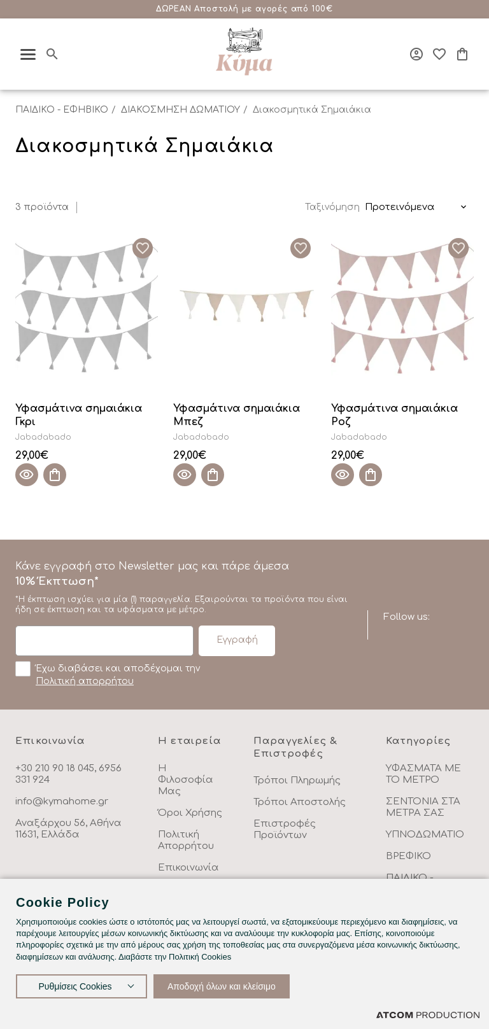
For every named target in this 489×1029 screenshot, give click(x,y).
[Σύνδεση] (416, 54)
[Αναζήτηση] (52, 54)
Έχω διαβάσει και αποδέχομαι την (107, 674)
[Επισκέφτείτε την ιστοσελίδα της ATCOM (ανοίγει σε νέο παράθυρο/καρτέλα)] (427, 1014)
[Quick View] (26, 474)
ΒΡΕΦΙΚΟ (408, 856)
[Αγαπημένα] (439, 54)
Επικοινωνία (188, 867)
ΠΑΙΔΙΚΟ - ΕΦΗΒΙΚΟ (61, 110)
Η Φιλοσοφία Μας (185, 780)
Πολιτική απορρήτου (85, 681)
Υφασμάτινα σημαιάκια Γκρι (78, 415)
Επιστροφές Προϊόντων (284, 829)
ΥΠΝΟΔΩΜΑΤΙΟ (425, 834)
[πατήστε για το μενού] (28, 54)
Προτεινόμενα (400, 207)
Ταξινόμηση (332, 207)
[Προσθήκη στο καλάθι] (54, 474)
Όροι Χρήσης (190, 813)
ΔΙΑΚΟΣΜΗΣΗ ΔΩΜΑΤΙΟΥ (180, 110)
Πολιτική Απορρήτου (186, 840)
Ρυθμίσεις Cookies (74, 986)
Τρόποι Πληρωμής (297, 780)
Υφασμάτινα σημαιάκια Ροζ (394, 415)
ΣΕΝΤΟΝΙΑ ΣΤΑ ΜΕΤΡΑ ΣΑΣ (423, 807)
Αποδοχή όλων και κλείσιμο (221, 986)
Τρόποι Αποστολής (299, 802)
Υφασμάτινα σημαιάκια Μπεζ (236, 415)
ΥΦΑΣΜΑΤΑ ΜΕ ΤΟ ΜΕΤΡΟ (423, 774)
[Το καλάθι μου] (462, 54)
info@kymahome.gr (61, 801)
